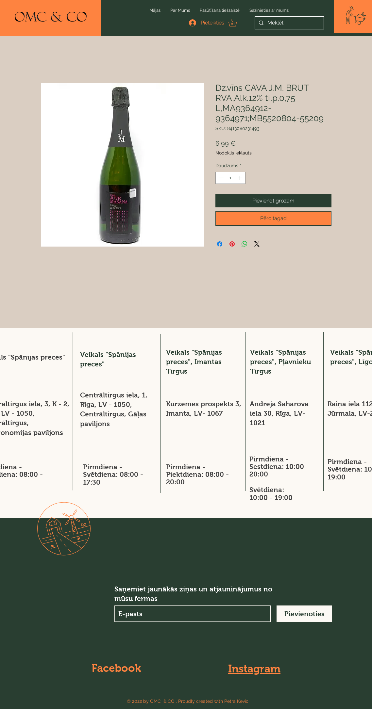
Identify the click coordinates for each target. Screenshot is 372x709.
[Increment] (240, 178)
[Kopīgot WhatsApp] (244, 244)
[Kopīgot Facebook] (220, 244)
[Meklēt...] (288, 23)
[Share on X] (257, 244)
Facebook (116, 668)
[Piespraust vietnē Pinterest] (232, 244)
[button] (356, 15)
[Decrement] (220, 178)
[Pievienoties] (304, 613)
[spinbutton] (230, 178)
